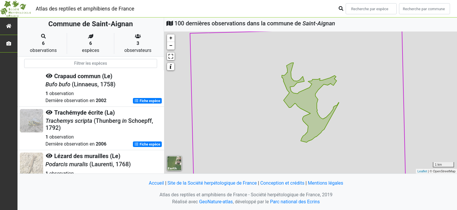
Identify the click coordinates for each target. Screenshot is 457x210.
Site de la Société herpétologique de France (212, 183)
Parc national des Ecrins (295, 201)
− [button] (171, 45)
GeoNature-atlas (216, 201)
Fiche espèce (147, 101)
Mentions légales (325, 183)
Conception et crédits (282, 183)
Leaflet (422, 171)
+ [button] (171, 38)
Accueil (156, 183)
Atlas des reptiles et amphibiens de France (85, 9)
